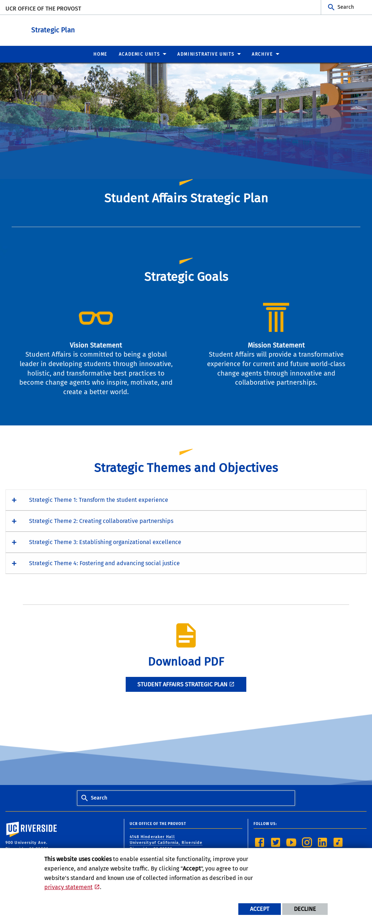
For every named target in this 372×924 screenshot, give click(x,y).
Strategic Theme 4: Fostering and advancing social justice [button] (104, 562)
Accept (259, 908)
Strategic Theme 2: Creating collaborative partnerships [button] (101, 520)
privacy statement (68, 887)
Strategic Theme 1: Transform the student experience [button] (98, 499)
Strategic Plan (98, 28)
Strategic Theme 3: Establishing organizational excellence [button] (105, 541)
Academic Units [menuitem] (139, 53)
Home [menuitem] (100, 53)
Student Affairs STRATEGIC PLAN (182, 684)
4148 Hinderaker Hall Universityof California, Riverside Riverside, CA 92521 (166, 842)
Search (345, 7)
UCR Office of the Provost (43, 8)
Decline (305, 908)
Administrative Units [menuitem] (205, 53)
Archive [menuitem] (262, 53)
